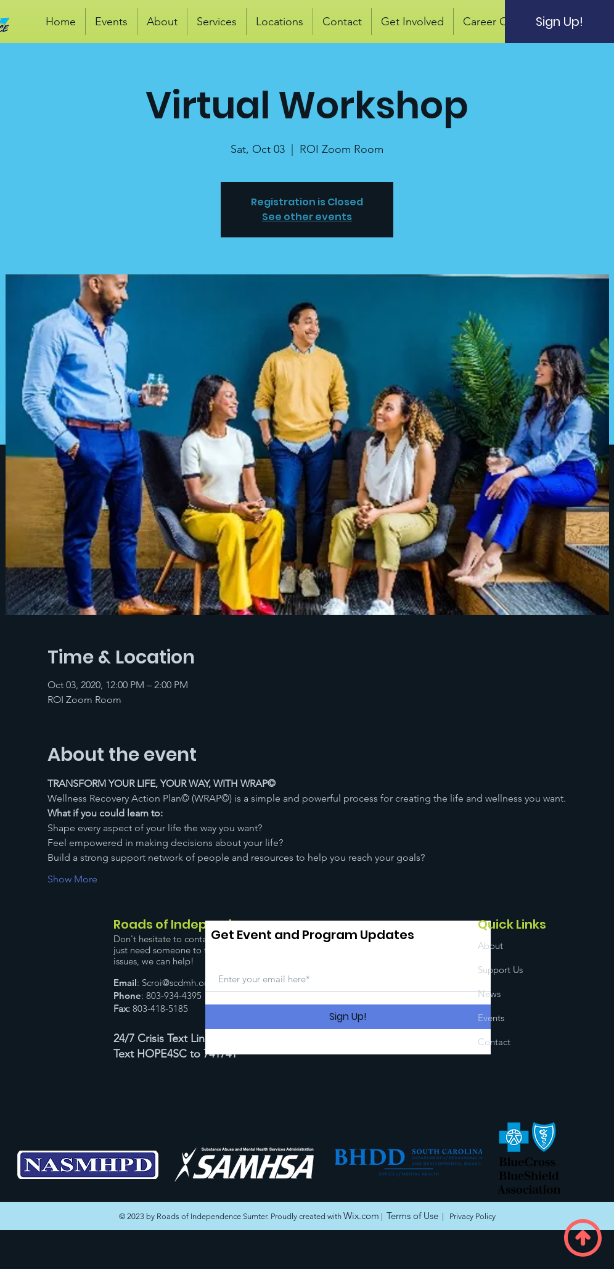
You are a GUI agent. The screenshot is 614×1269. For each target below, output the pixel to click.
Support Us (500, 969)
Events (491, 1018)
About (490, 945)
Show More (72, 879)
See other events (307, 217)
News (489, 994)
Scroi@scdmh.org (177, 982)
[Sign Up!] (559, 21)
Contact (494, 1042)
